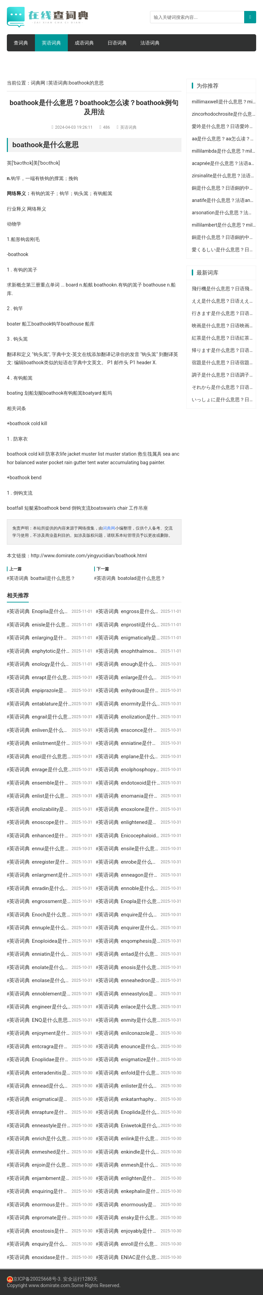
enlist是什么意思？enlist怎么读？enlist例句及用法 (89, 796)
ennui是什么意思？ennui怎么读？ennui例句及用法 (89, 849)
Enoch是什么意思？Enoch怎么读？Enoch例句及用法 (91, 915)
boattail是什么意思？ (52, 578)
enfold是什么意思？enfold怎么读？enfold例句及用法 (181, 1073)
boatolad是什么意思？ (141, 578)
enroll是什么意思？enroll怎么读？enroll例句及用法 (178, 1244)
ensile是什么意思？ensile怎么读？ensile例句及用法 (179, 849)
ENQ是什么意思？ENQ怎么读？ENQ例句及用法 (85, 1020)
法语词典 (150, 43)
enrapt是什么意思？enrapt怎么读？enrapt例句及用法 (92, 677)
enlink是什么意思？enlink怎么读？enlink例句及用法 (179, 1138)
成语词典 (84, 43)
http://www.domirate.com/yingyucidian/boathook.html (89, 555)
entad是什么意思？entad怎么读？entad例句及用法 (179, 954)
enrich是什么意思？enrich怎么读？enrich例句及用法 (91, 1138)
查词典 (21, 43)
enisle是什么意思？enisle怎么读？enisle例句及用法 (90, 625)
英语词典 (51, 43)
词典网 (38, 83)
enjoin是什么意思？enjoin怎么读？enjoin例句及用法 (91, 1165)
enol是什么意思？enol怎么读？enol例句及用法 (85, 756)
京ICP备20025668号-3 (33, 1279)
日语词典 (117, 43)
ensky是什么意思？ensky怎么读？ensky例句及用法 (179, 1218)
